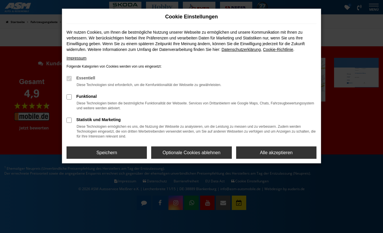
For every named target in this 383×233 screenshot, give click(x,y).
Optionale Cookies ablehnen (191, 152)
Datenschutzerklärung (241, 49)
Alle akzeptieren (276, 152)
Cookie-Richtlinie (278, 49)
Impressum (76, 58)
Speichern (106, 152)
